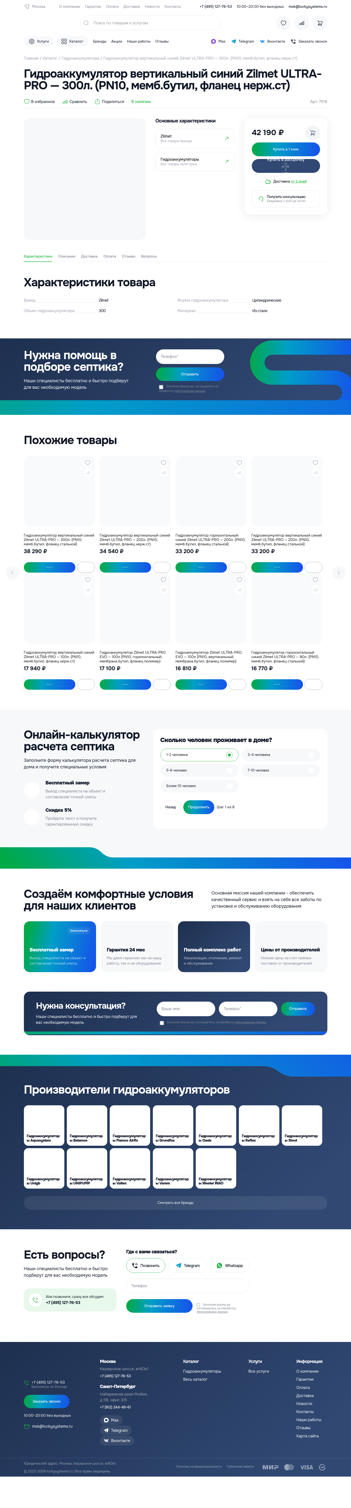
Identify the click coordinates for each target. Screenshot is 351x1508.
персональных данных (189, 395)
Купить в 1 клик (45, 572)
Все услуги (258, 1396)
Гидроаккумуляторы (80, 58)
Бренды (100, 41)
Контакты (173, 6)
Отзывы (162, 41)
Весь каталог (195, 1404)
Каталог (50, 58)
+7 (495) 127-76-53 (216, 7)
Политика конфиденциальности (192, 1498)
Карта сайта (307, 1461)
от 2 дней (299, 185)
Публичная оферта (238, 1498)
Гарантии (93, 6)
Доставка (132, 6)
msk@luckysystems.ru (308, 7)
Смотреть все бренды (175, 1231)
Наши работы (138, 41)
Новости (152, 6)
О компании (69, 6)
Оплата (112, 6)
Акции (116, 41)
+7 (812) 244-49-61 (117, 1432)
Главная (31, 58)
